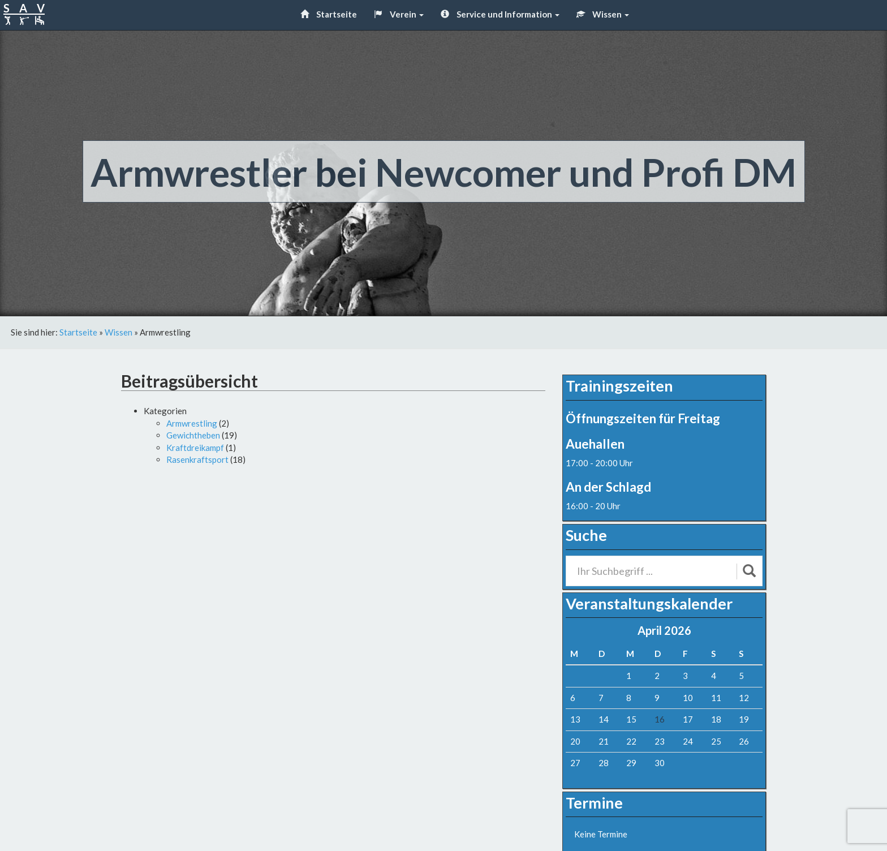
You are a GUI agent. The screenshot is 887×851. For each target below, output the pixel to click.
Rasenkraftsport (197, 459)
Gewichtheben (193, 435)
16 (660, 719)
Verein (399, 14)
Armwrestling (191, 423)
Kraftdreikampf (195, 447)
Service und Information (500, 14)
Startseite (328, 14)
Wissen (602, 14)
